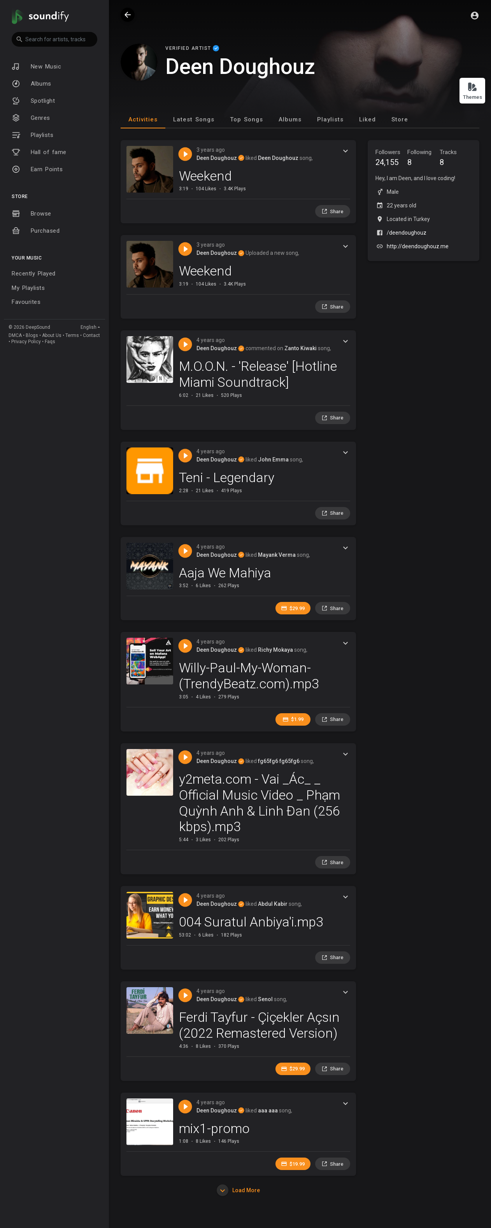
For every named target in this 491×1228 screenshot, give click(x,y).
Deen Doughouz (220, 158)
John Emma (273, 459)
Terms (72, 335)
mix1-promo (214, 1128)
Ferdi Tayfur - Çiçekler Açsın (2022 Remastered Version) (259, 1025)
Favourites (26, 301)
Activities (143, 119)
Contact (91, 335)
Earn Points (37, 169)
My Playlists (28, 287)
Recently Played (34, 273)
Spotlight (33, 100)
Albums (31, 83)
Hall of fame (39, 152)
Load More (238, 1190)
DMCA (15, 335)
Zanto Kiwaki (300, 348)
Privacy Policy (26, 341)
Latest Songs (193, 119)
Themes (472, 91)
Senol (265, 999)
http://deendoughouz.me (418, 246)
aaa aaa (268, 1110)
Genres (31, 118)
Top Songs (246, 119)
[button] (54, 39)
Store (399, 119)
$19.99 (293, 1164)
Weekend (205, 176)
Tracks (456, 158)
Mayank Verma (277, 555)
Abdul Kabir (273, 904)
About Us (51, 335)
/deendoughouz (406, 233)
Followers (391, 158)
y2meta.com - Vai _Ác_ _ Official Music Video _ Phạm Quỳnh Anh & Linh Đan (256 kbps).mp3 (259, 802)
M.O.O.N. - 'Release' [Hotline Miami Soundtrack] (258, 374)
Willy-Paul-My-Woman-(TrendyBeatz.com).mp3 (249, 675)
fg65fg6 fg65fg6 (279, 761)
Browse (31, 213)
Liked (367, 119)
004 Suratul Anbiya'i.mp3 (251, 922)
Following (423, 158)
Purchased (36, 230)
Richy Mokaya (275, 650)
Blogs (32, 335)
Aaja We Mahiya (225, 573)
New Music (36, 66)
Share (332, 211)
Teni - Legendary (226, 477)
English (88, 327)
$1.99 (292, 719)
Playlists (32, 135)
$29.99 (293, 608)
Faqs (50, 341)
